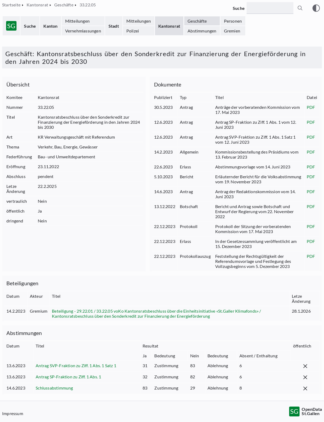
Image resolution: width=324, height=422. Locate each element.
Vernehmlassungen (83, 30)
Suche (30, 25)
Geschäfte (197, 20)
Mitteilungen (77, 20)
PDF (311, 107)
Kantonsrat (169, 25)
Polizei (132, 30)
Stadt (114, 25)
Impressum (12, 413)
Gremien (232, 30)
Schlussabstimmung (54, 387)
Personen (233, 20)
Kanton (50, 25)
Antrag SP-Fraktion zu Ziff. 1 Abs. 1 (68, 376)
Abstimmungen (202, 30)
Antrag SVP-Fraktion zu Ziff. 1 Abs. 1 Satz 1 (76, 365)
